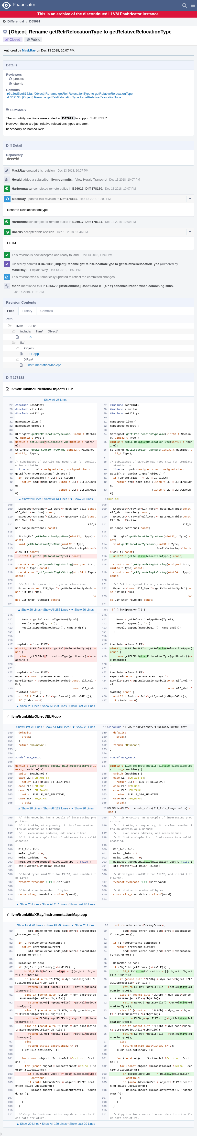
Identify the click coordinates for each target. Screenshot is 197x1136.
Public (35, 39)
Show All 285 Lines (55, 609)
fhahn (16, 286)
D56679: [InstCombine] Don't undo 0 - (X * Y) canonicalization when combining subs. (110, 286)
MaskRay (29, 50)
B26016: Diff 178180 (87, 188)
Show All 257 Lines (54, 904)
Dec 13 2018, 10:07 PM (72, 170)
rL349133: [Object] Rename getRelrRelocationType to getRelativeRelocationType (64, 97)
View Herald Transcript (91, 179)
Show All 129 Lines (55, 808)
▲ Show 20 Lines (29, 499)
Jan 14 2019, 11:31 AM (29, 292)
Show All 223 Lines (54, 706)
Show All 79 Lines (57, 925)
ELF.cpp (33, 354)
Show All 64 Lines (55, 499)
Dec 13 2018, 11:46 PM (72, 232)
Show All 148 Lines (57, 727)
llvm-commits (61, 179)
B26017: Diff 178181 (87, 222)
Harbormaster (22, 188)
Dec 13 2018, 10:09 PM (95, 199)
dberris (18, 83)
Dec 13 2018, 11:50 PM (65, 270)
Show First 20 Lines (29, 727)
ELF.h (27, 337)
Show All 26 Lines (55, 400)
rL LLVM (13, 158)
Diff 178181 (68, 199)
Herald (17, 179)
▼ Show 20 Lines (81, 499)
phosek (18, 79)
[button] (193, 5)
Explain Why (39, 270)
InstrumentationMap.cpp (44, 365)
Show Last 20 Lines (82, 706)
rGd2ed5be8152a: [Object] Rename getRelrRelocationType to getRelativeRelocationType (70, 93)
